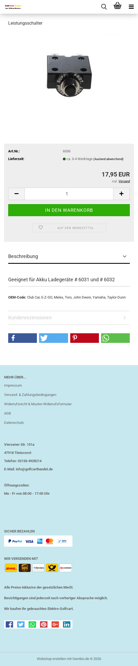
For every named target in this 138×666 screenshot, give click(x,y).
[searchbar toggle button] (104, 7)
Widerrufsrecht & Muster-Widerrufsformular (38, 404)
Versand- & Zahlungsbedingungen (30, 395)
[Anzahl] (69, 194)
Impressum (13, 385)
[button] (16, 194)
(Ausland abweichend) (108, 159)
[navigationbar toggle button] (131, 7)
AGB (7, 413)
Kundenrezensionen (30, 317)
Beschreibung (23, 256)
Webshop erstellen (51, 659)
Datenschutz (14, 423)
